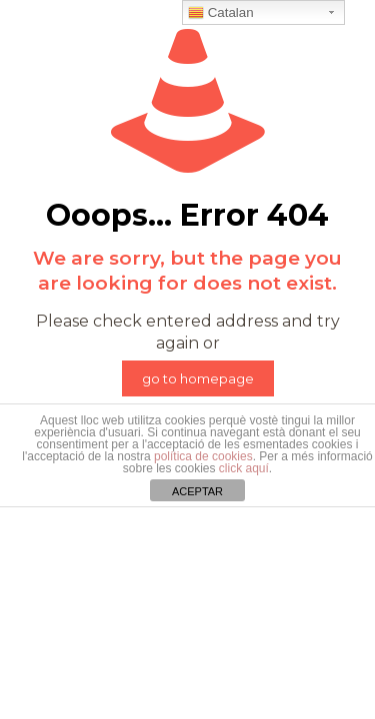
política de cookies (203, 456)
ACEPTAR (197, 491)
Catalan (221, 13)
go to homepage (198, 378)
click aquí (244, 468)
